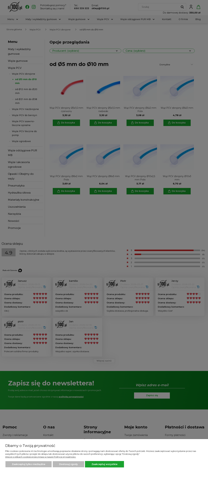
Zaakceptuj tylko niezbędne (28, 464)
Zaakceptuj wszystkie (104, 464)
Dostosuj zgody (68, 464)
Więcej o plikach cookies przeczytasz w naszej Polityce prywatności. (40, 457)
